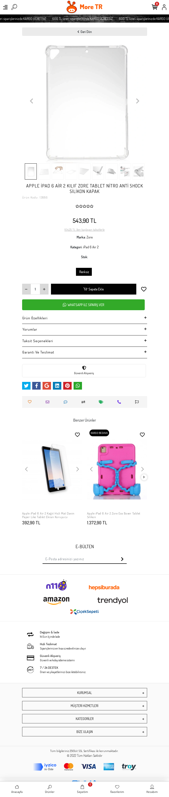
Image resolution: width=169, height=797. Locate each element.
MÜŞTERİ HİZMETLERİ (84, 706)
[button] (31, 100)
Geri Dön (84, 32)
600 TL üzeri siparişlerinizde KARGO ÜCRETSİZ (88, 19)
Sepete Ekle (93, 289)
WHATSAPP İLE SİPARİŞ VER (83, 305)
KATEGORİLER (85, 719)
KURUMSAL (84, 693)
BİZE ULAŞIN (84, 732)
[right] (144, 477)
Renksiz (84, 272)
